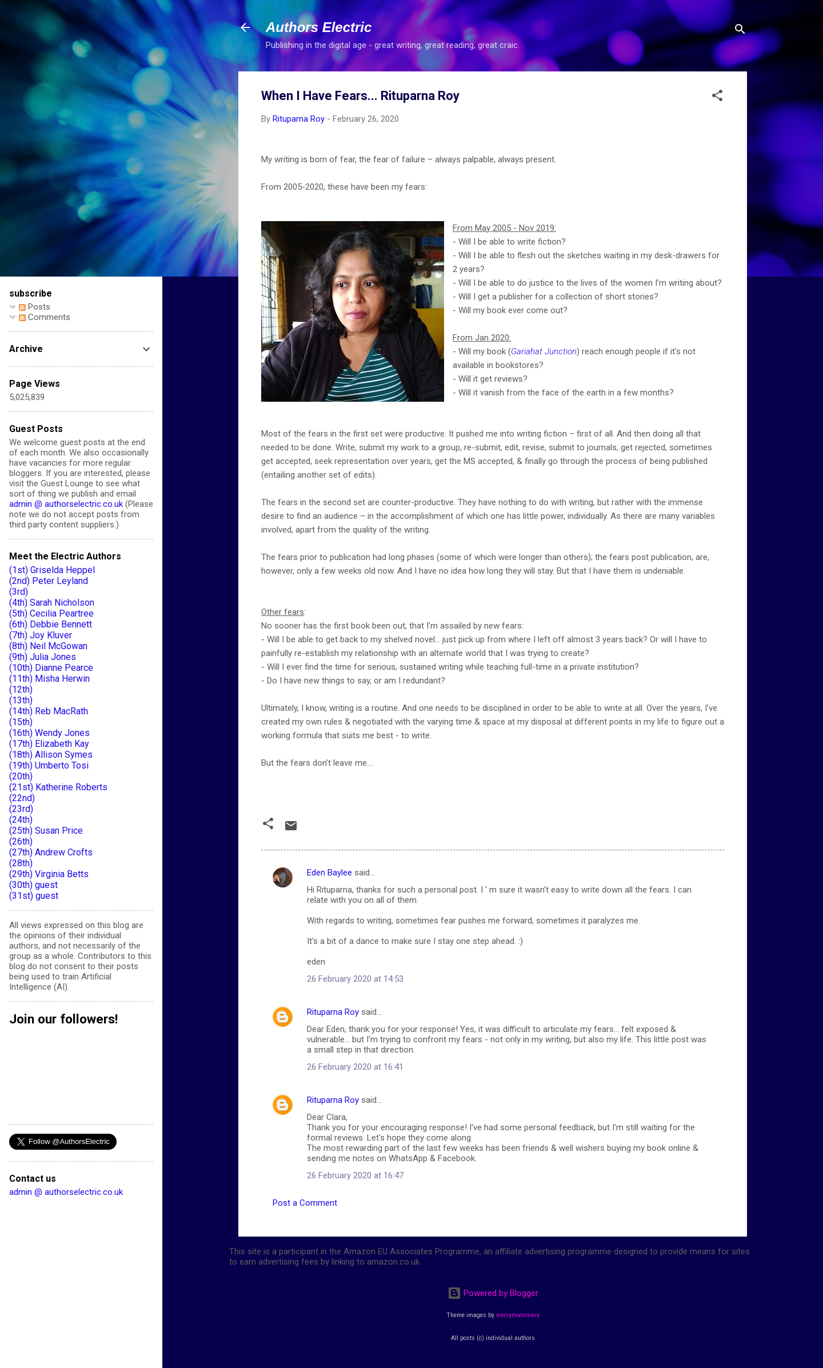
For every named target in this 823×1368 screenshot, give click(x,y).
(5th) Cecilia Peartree (51, 613)
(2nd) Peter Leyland (48, 580)
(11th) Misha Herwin (49, 678)
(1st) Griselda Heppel (52, 570)
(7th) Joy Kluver (40, 635)
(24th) (21, 819)
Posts (34, 307)
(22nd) (22, 798)
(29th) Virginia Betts (49, 874)
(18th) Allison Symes (51, 754)
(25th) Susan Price (46, 830)
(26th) (21, 841)
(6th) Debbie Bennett (50, 624)
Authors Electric (318, 27)
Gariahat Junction (544, 351)
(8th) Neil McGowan (48, 646)
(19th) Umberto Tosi (49, 765)
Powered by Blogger (493, 1293)
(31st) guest (33, 895)
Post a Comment (305, 1203)
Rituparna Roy (333, 1012)
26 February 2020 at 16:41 (355, 1067)
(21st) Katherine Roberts (58, 787)
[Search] (740, 31)
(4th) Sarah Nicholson (51, 602)
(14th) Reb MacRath (48, 711)
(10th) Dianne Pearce (51, 667)
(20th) (21, 776)
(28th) (21, 863)
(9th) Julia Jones (42, 656)
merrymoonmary (518, 1315)
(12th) (21, 689)
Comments (44, 317)
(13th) (21, 700)
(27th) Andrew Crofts (51, 852)
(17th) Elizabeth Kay (49, 743)
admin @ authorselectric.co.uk (66, 504)
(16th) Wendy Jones (49, 732)
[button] (717, 97)
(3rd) (18, 591)
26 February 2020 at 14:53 (355, 979)
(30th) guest (33, 884)
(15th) (21, 722)
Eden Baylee (329, 872)
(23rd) (21, 808)
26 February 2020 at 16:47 (355, 1175)
